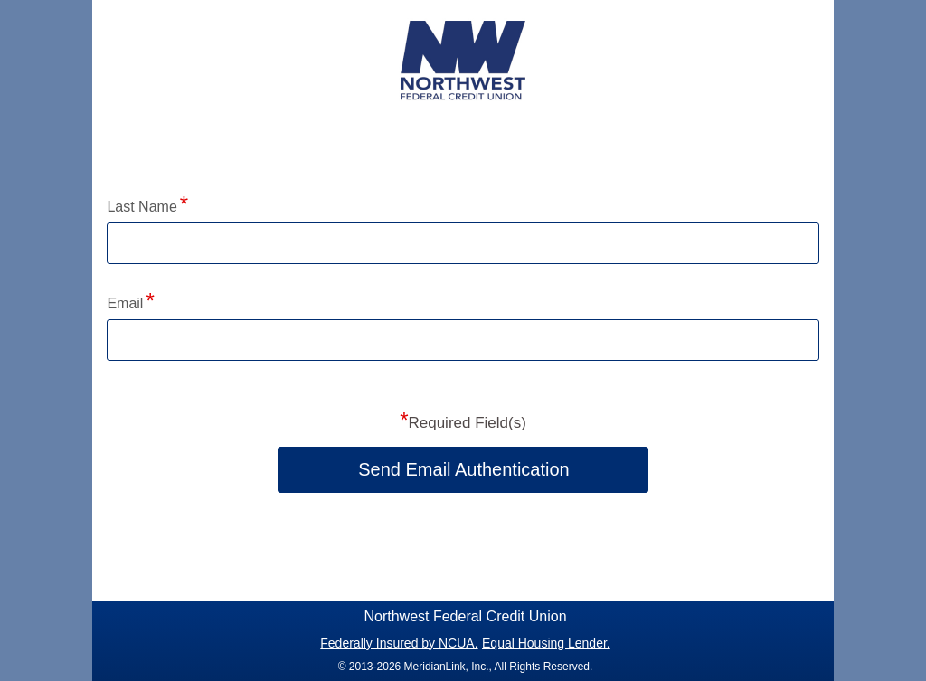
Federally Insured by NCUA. (398, 643)
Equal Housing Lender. (546, 643)
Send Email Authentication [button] (464, 469)
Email (125, 303)
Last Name (141, 206)
